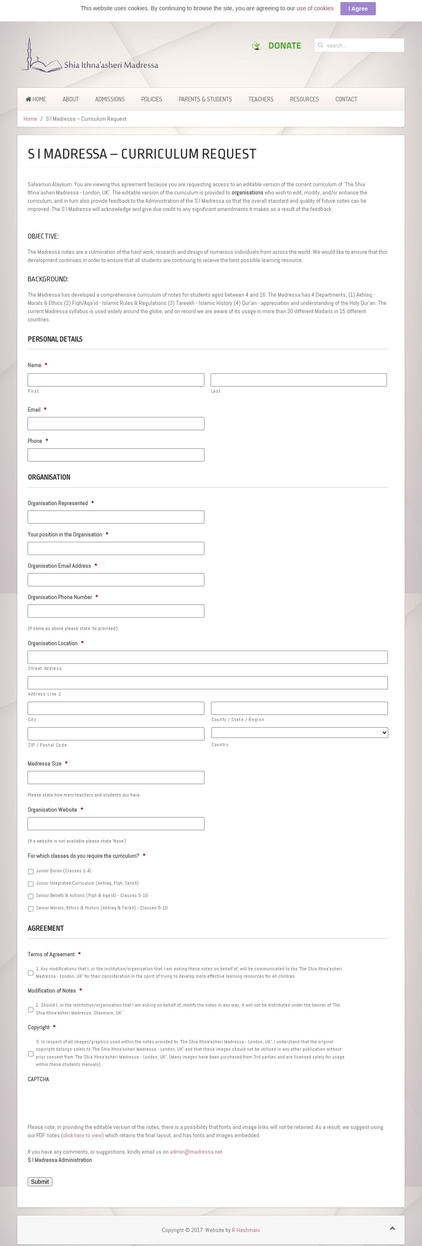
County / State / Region (237, 719)
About (71, 99)
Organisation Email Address (62, 565)
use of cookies (315, 8)
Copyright (42, 1027)
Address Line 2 (44, 694)
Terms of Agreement (54, 954)
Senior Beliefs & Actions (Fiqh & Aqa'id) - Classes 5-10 (92, 895)
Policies (151, 99)
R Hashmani (246, 1230)
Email (37, 409)
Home (36, 99)
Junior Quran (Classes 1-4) (63, 870)
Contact (346, 99)
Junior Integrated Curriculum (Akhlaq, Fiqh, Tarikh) (87, 883)
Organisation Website (55, 809)
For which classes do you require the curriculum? (86, 856)
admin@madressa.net (196, 1151)
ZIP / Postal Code (47, 745)
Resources (304, 99)
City (32, 719)
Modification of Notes (55, 990)
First (33, 391)
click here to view (82, 1135)
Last (216, 391)
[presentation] (90, 1103)
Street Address (45, 668)
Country (219, 744)
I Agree (358, 8)
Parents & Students (205, 99)
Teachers (261, 99)
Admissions (110, 99)
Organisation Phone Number (63, 597)
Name (37, 365)
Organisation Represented (61, 503)
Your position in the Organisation (68, 534)
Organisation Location (56, 643)
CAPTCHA (38, 1079)
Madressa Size (48, 763)
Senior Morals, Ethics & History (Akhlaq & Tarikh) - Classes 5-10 (102, 907)
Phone (38, 441)
